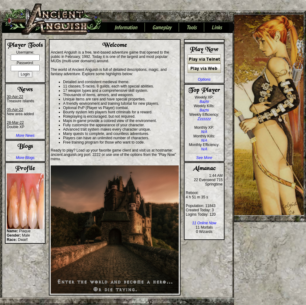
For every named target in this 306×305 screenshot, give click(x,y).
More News (25, 135)
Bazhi (204, 102)
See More (204, 158)
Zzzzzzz (204, 119)
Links (217, 28)
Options (204, 79)
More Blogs (25, 158)
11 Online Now (204, 223)
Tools (191, 28)
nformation (125, 28)
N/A (204, 132)
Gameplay (161, 28)
